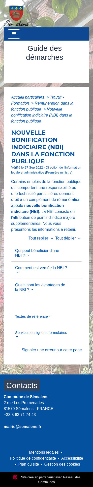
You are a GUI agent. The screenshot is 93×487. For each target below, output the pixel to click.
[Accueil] (16, 13)
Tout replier (42, 238)
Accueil (21, 68)
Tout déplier (68, 238)
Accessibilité (72, 458)
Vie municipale (49, 68)
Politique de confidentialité (33, 458)
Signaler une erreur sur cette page (52, 350)
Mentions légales (44, 452)
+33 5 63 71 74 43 (20, 415)
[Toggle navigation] (14, 34)
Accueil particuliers (28, 97)
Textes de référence (31, 316)
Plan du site (28, 464)
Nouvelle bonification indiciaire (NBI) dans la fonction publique (41, 115)
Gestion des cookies (62, 464)
